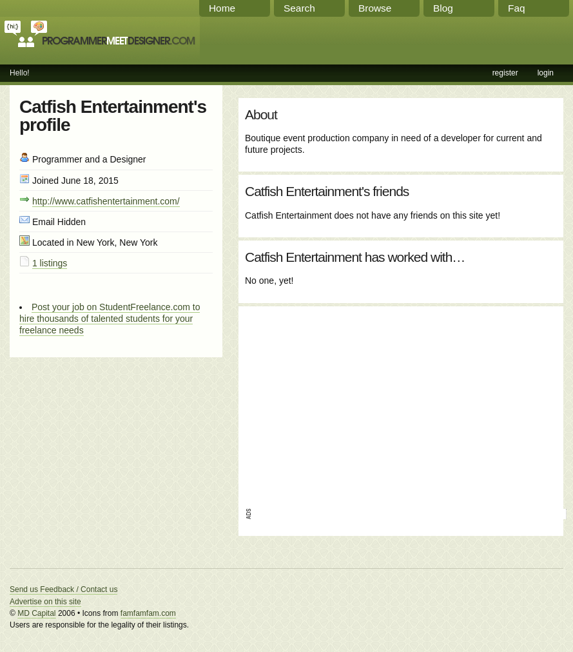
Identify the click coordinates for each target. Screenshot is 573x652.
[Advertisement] (367, 403)
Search (299, 8)
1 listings (49, 263)
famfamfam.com (148, 613)
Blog (443, 8)
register (505, 72)
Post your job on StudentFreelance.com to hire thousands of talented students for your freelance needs (109, 318)
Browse (374, 8)
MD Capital (36, 613)
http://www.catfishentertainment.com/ (106, 201)
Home (222, 8)
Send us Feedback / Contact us (63, 589)
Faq (516, 8)
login (546, 72)
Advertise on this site (45, 601)
